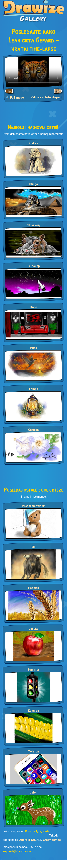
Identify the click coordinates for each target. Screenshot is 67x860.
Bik (33, 547)
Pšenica (33, 588)
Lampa (33, 389)
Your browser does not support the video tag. (33, 71)
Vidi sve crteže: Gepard (46, 97)
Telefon (33, 751)
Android (24, 840)
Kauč (33, 307)
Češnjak (33, 430)
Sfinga (33, 184)
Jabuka (33, 628)
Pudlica (33, 143)
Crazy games (52, 840)
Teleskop (33, 266)
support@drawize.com (18, 851)
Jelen (33, 792)
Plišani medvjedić (33, 506)
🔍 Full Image (15, 97)
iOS (33, 840)
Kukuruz (33, 710)
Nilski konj (33, 225)
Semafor (33, 669)
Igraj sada (42, 831)
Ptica (33, 348)
